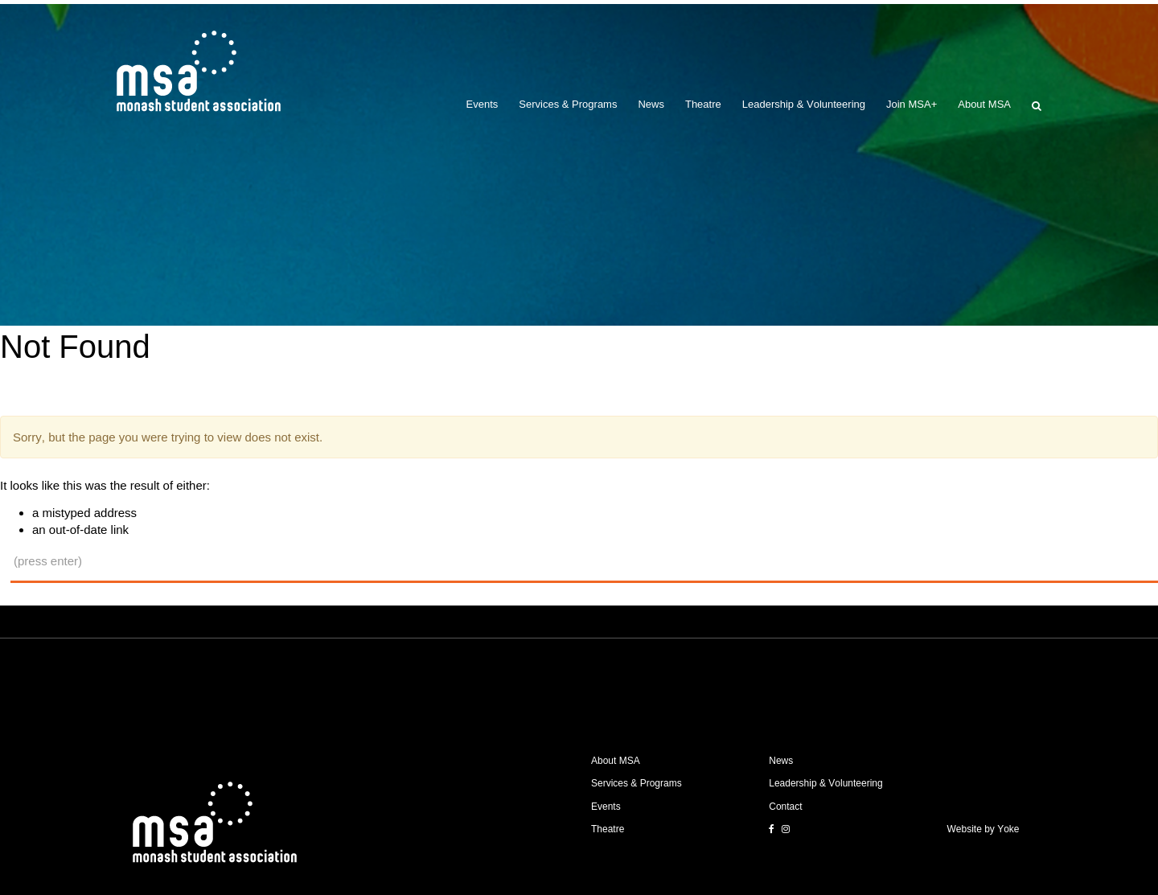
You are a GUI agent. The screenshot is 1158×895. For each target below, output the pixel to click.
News (651, 104)
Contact (785, 806)
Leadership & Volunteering (803, 104)
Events (482, 104)
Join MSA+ (911, 104)
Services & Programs (568, 104)
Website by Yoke (983, 829)
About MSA (984, 104)
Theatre (703, 104)
